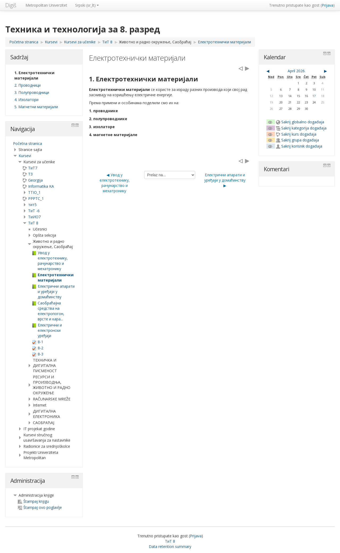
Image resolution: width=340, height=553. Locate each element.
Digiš (10, 5)
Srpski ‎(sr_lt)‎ (87, 5)
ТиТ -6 (34, 210)
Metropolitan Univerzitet (46, 5)
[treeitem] (44, 143)
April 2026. (296, 70)
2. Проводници (27, 85)
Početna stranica (27, 143)
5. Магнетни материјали (36, 106)
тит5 (32, 204)
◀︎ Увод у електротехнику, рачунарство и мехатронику (115, 182)
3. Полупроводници (31, 92)
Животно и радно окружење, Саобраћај (155, 41)
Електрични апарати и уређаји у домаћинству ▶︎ (224, 180)
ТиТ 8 (33, 222)
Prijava (327, 5)
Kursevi (25, 155)
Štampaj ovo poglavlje (40, 507)
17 (314, 96)
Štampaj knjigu (33, 501)
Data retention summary (170, 546)
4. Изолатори (26, 99)
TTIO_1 (34, 192)
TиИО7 (34, 216)
